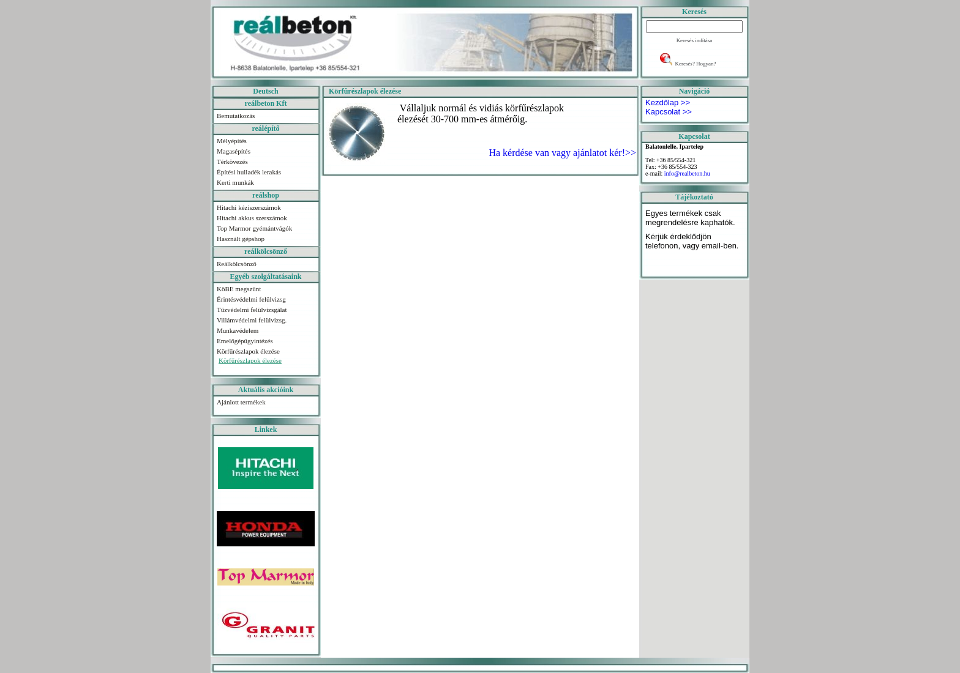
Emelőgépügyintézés (245, 340)
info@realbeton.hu (687, 173)
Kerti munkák (235, 182)
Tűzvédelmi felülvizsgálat (252, 309)
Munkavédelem (237, 330)
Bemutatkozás (236, 115)
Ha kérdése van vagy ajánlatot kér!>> (561, 152)
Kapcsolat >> (668, 111)
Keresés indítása (695, 40)
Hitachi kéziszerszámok (249, 207)
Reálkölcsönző (237, 263)
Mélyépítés (232, 140)
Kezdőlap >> (667, 102)
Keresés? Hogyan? (695, 64)
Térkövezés (232, 161)
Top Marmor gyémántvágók (254, 228)
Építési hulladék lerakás (249, 172)
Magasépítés (233, 151)
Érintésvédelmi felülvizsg (251, 299)
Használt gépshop (240, 238)
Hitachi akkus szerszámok (252, 217)
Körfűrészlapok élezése (248, 351)
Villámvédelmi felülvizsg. (252, 320)
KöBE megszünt (239, 288)
